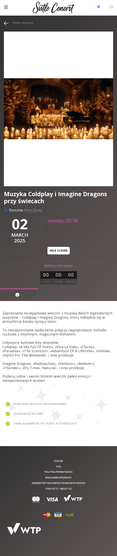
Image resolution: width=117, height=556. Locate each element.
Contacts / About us (59, 488)
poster (58, 461)
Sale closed (59, 250)
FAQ (58, 466)
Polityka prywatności (58, 472)
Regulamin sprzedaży (58, 477)
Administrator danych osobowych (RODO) (58, 483)
